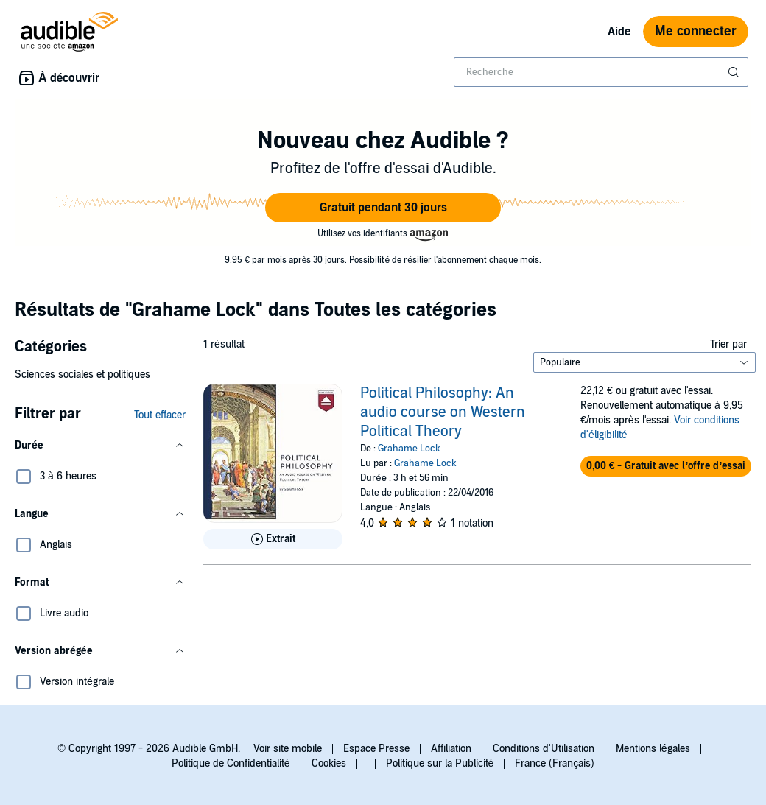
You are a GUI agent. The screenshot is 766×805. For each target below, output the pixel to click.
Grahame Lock (409, 448)
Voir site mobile (287, 748)
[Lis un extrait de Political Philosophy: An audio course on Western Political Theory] (272, 539)
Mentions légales (653, 748)
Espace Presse (376, 748)
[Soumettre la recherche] (735, 72)
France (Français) (554, 763)
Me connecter (696, 31)
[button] (383, 207)
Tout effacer (160, 415)
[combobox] (601, 72)
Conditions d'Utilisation (543, 748)
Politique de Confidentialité (231, 763)
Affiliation (451, 748)
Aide (619, 31)
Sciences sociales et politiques (82, 374)
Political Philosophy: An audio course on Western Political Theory (442, 412)
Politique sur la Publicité (440, 763)
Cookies (329, 763)
